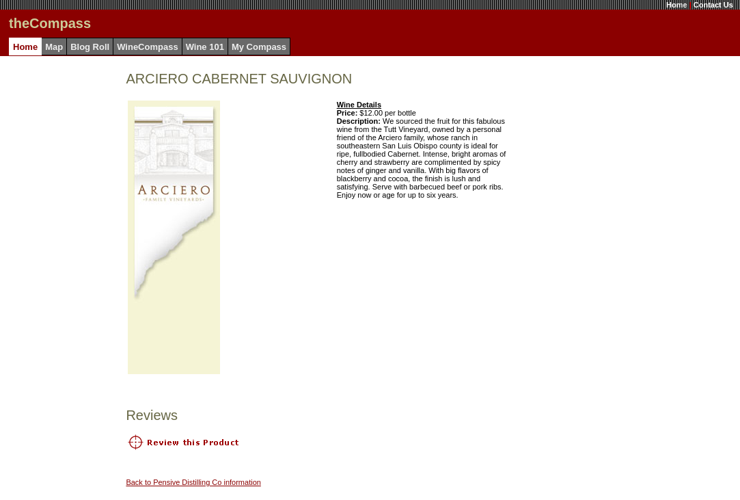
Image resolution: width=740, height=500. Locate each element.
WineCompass (147, 47)
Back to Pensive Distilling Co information (193, 482)
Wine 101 (205, 47)
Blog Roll (89, 47)
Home (676, 5)
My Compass (259, 47)
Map (54, 47)
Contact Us (713, 5)
